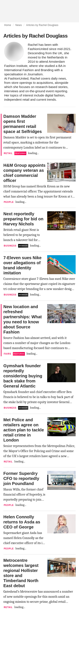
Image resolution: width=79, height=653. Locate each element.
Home (7, 25)
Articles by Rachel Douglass (42, 25)
